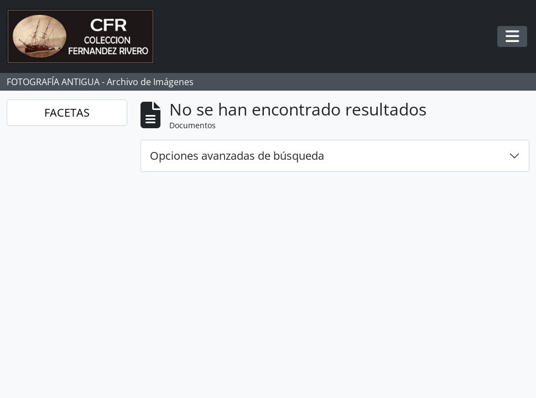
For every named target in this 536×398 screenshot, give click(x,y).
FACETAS (67, 112)
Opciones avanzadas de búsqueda (237, 155)
